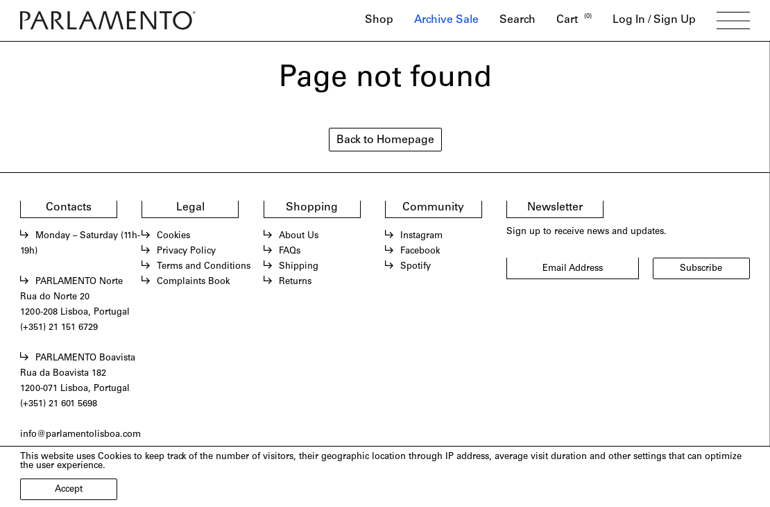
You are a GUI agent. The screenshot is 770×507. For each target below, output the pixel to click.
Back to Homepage (385, 140)
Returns (295, 282)
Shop (379, 20)
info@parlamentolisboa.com (80, 435)
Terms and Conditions (203, 267)
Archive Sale (446, 20)
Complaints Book (193, 282)
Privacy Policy (186, 251)
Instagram (421, 236)
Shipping (298, 267)
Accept (69, 489)
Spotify (415, 267)
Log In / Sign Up (654, 20)
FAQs (289, 251)
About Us (298, 236)
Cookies (173, 236)
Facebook (420, 251)
